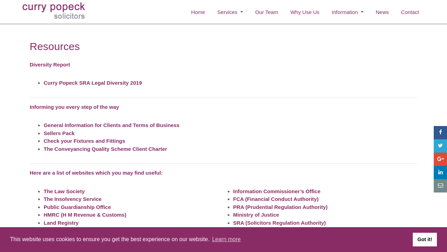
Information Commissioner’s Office (277, 191)
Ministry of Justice (256, 215)
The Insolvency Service (73, 199)
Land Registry (61, 223)
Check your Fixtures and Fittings (84, 141)
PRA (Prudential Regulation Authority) (280, 207)
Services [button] (228, 12)
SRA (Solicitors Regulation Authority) (279, 223)
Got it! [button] (424, 239)
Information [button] (345, 12)
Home (198, 12)
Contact (410, 12)
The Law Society (64, 191)
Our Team (266, 12)
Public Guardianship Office (77, 207)
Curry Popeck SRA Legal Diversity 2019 (93, 83)
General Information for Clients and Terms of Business (111, 125)
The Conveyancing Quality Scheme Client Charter (105, 149)
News (382, 12)
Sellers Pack (59, 133)
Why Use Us (304, 12)
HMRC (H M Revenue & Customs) (85, 215)
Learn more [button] (226, 239)
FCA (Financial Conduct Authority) (276, 199)
